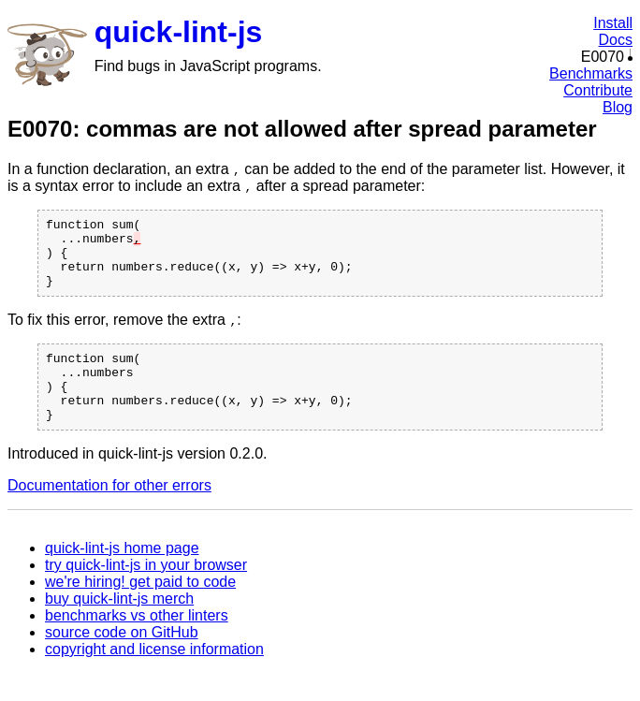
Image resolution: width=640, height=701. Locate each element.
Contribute (598, 90)
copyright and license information (154, 677)
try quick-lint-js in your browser (146, 593)
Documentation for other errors (109, 513)
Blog (618, 107)
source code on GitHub (121, 660)
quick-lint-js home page (122, 576)
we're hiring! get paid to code (140, 610)
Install (613, 23)
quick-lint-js (179, 32)
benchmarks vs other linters (136, 643)
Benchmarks (591, 73)
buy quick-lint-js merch (119, 627)
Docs (616, 40)
